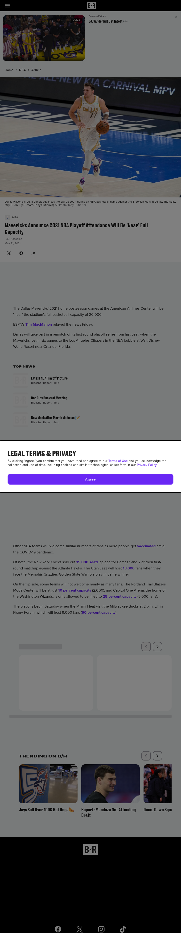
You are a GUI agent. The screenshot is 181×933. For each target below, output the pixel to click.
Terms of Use (118, 461)
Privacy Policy (146, 465)
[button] (90, 479)
